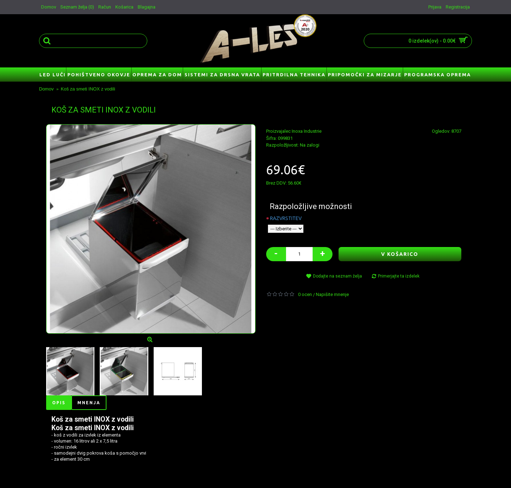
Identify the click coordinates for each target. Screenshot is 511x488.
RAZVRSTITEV (286, 218)
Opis (58, 402)
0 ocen (305, 294)
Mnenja (88, 402)
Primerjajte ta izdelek (398, 276)
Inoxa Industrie (307, 131)
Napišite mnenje (332, 294)
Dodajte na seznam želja (337, 276)
